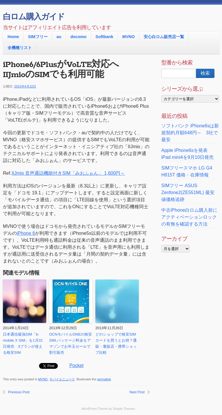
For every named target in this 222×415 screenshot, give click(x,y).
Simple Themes (124, 408)
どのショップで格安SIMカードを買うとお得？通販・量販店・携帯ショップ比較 (116, 343)
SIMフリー (38, 36)
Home (13, 36)
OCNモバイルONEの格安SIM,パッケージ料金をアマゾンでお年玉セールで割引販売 (70, 343)
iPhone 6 (26, 233)
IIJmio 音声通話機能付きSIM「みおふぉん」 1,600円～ (68, 173)
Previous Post (18, 392)
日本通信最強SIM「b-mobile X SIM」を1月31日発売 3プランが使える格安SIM (23, 343)
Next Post (137, 392)
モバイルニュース (62, 379)
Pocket (76, 365)
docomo (78, 36)
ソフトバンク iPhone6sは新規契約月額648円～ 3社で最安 (190, 132)
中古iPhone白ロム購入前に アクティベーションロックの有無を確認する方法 (189, 217)
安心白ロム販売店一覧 (164, 36)
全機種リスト (20, 47)
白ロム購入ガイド (33, 17)
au (59, 36)
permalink (104, 379)
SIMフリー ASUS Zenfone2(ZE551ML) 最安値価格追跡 (187, 192)
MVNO (128, 36)
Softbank (104, 36)
